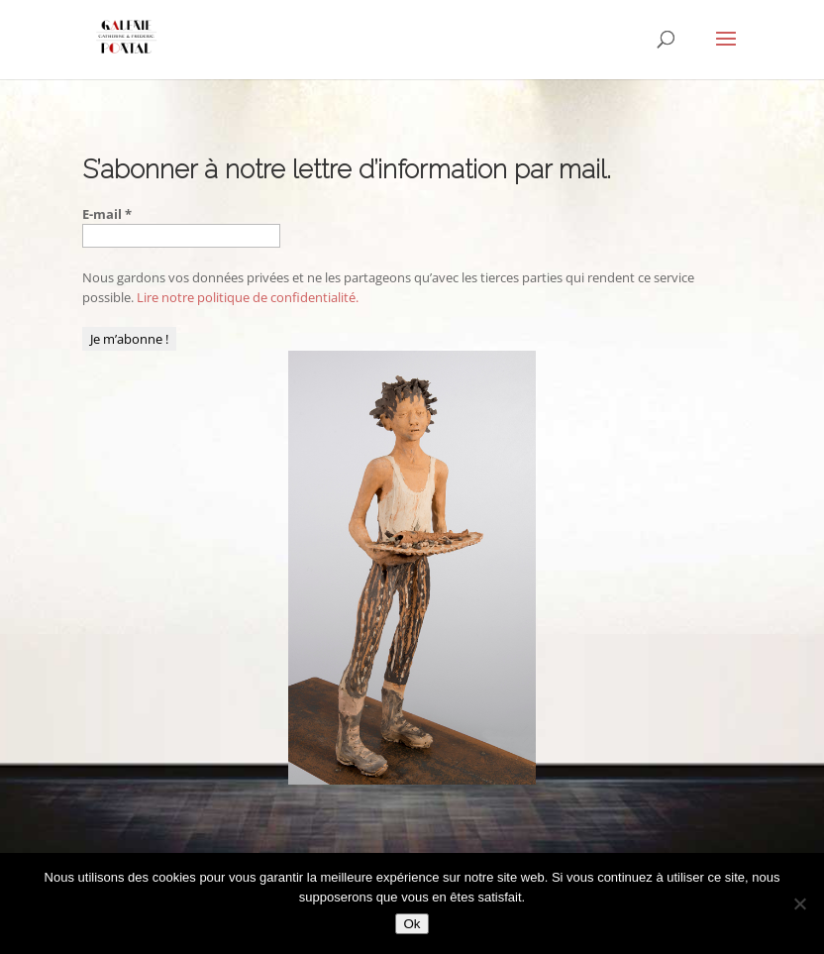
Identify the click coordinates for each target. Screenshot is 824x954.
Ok (411, 923)
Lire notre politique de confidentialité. (248, 297)
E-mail (107, 214)
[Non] (799, 903)
